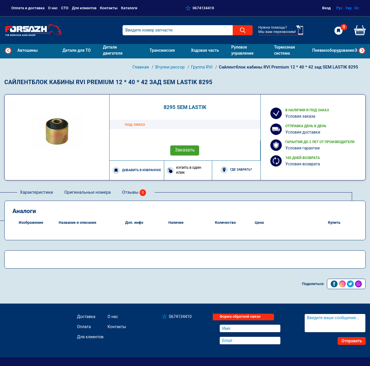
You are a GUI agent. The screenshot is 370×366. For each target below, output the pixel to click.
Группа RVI (202, 67)
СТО (65, 8)
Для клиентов (84, 8)
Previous (8, 50)
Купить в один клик (183, 170)
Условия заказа (300, 116)
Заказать (185, 150)
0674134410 (203, 8)
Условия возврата (302, 164)
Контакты (109, 8)
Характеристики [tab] (36, 192)
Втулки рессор (170, 67)
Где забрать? (236, 169)
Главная (141, 67)
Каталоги (129, 8)
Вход (326, 8)
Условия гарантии (302, 148)
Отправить (351, 341)
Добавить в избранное (136, 170)
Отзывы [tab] (134, 192)
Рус (339, 8)
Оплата (84, 326)
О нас (53, 8)
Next (362, 50)
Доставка (86, 316)
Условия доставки (302, 132)
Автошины (27, 50)
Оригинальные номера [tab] (87, 192)
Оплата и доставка (28, 8)
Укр (348, 8)
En (356, 8)
